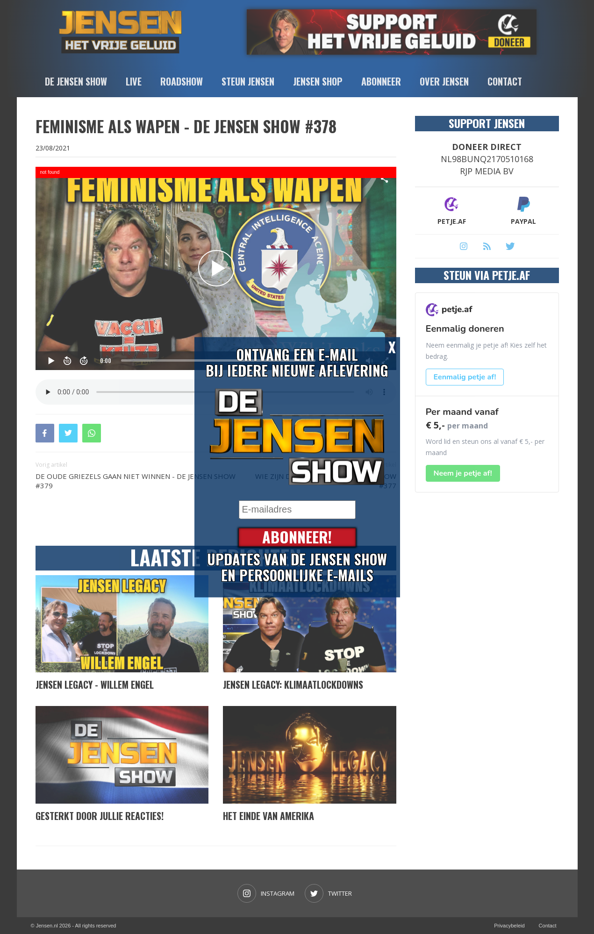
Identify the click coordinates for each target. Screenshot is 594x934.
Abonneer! (297, 537)
